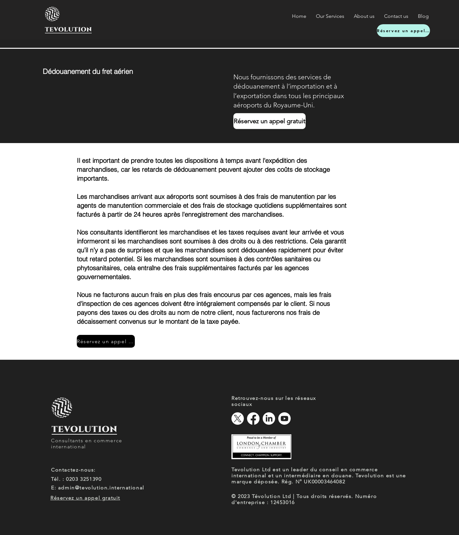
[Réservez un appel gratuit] (403, 30)
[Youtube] (284, 418)
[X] (237, 418)
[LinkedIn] (269, 418)
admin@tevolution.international (101, 488)
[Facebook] (253, 418)
